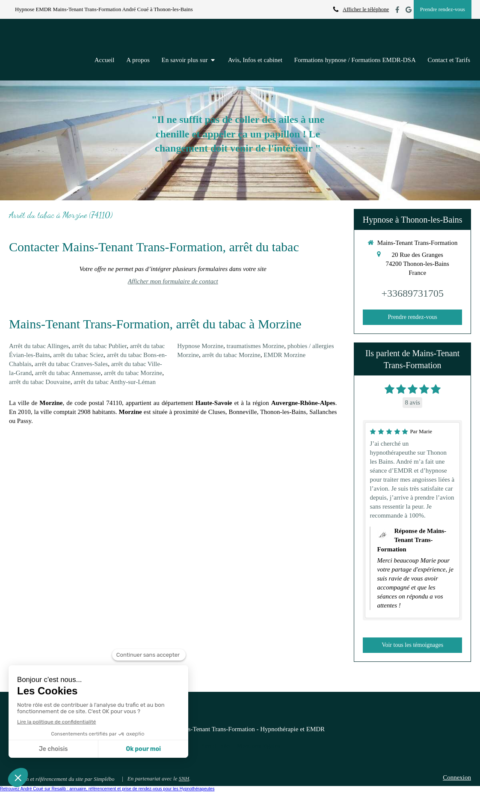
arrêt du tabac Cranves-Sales (71, 363)
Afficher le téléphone (366, 9)
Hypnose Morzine (200, 345)
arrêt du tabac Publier (99, 345)
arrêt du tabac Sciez (78, 354)
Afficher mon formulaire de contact (173, 281)
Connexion (457, 777)
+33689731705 (412, 293)
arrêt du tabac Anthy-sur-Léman (115, 381)
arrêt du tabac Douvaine (40, 381)
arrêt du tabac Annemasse (68, 372)
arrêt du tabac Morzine (133, 372)
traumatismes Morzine (255, 345)
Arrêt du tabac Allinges (39, 345)
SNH (184, 778)
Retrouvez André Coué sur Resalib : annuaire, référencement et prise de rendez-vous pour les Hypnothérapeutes (107, 788)
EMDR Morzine (284, 354)
